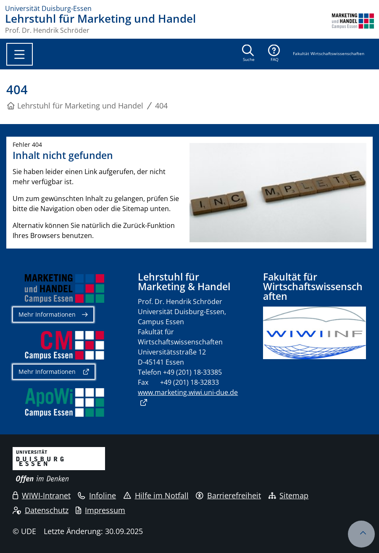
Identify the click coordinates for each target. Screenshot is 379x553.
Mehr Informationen (47, 314)
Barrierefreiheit (228, 495)
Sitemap (288, 495)
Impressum (100, 510)
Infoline (97, 495)
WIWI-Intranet (42, 495)
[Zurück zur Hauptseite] (353, 23)
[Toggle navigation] (19, 54)
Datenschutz (40, 510)
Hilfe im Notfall (156, 495)
